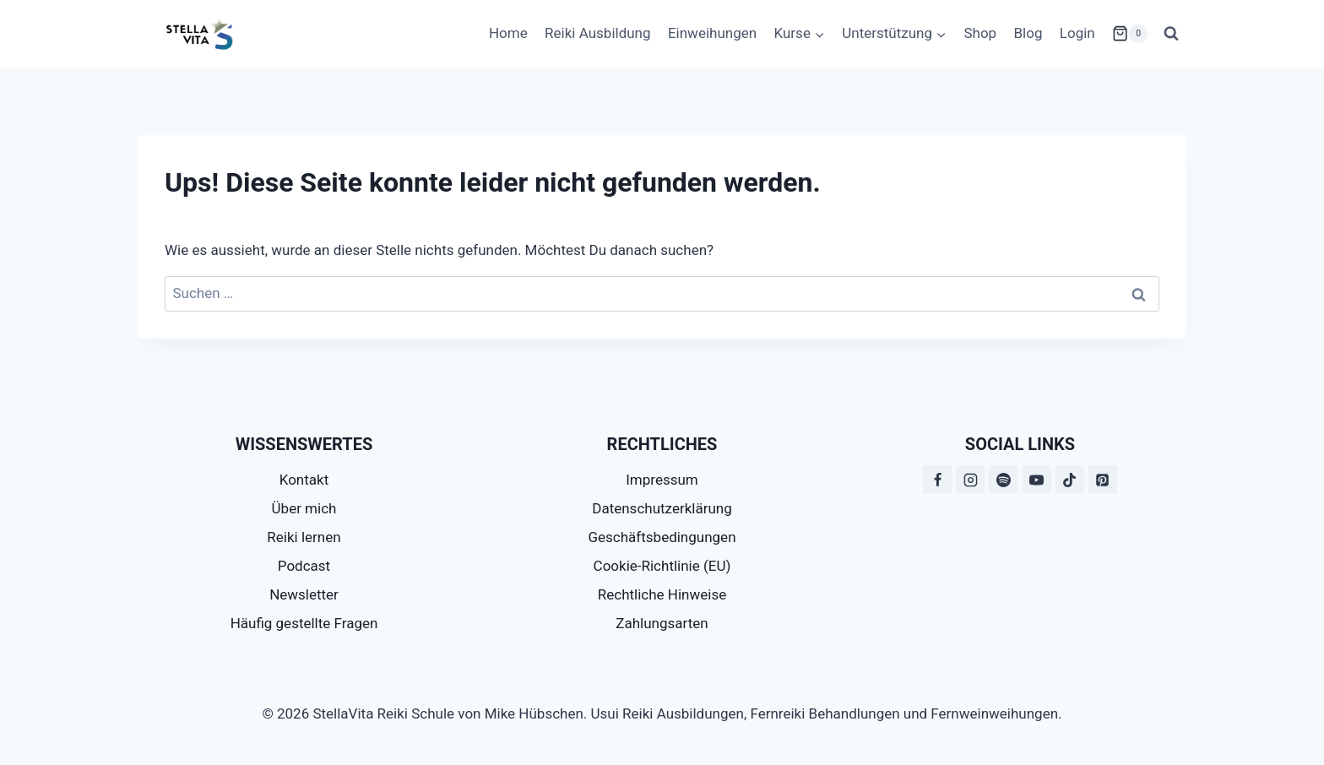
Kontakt (304, 479)
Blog (1028, 32)
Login (1077, 32)
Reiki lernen (303, 537)
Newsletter (304, 594)
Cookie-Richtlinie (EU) (662, 565)
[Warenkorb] (1130, 33)
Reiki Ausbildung (597, 32)
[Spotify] (1003, 479)
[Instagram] (970, 479)
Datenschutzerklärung (661, 508)
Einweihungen (712, 32)
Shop (979, 32)
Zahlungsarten (662, 623)
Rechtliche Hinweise (662, 594)
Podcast (304, 565)
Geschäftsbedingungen (661, 537)
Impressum (662, 479)
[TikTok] (1069, 479)
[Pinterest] (1102, 479)
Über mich (304, 508)
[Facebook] (937, 479)
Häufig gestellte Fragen (304, 623)
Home (508, 32)
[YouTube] (1037, 479)
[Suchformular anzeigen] (1171, 34)
